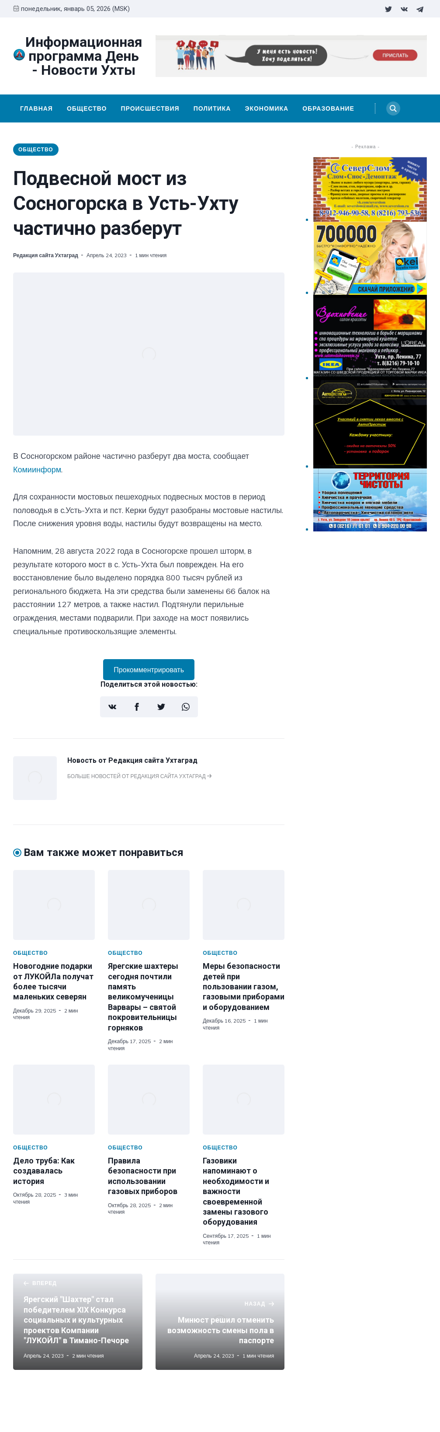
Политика (212, 108)
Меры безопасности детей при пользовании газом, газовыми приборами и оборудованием (243, 986)
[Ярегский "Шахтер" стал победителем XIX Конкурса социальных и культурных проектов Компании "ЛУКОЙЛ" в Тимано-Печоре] (77, 1322)
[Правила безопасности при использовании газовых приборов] (149, 1100)
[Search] (393, 108)
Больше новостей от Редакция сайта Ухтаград (139, 776)
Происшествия (150, 108)
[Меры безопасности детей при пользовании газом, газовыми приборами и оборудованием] (243, 905)
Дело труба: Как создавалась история (44, 1171)
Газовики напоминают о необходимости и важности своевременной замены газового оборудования (236, 1191)
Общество (87, 108)
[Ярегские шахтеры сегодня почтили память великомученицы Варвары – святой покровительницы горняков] (149, 905)
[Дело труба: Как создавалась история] (54, 1100)
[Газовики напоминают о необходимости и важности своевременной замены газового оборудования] (243, 1100)
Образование (328, 108)
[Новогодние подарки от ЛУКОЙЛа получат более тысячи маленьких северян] (54, 905)
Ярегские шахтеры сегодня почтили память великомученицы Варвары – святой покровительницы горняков (143, 996)
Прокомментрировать (149, 669)
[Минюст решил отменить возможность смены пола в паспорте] (220, 1322)
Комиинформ (37, 470)
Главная (36, 108)
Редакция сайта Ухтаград (45, 255)
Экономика (266, 108)
